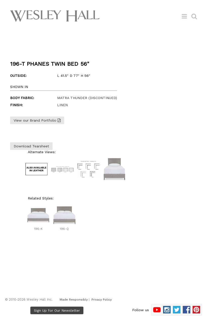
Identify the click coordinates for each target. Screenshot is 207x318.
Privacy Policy (101, 299)
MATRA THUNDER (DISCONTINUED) (87, 98)
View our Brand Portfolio (37, 120)
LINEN (62, 105)
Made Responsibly (74, 299)
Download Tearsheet (31, 146)
